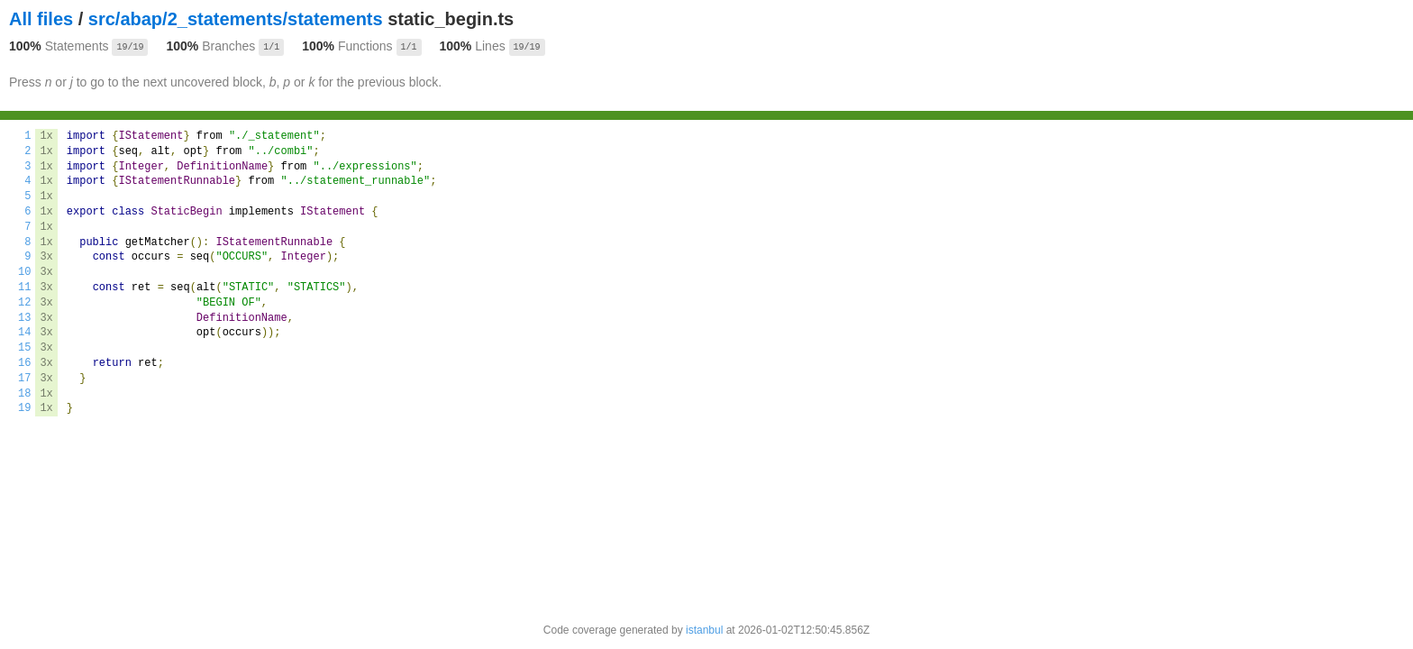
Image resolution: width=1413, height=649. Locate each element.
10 (24, 272)
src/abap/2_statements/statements (235, 19)
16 (24, 363)
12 (24, 303)
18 (24, 394)
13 (24, 318)
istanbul (704, 630)
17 (24, 378)
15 (24, 348)
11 (24, 287)
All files (41, 19)
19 (24, 408)
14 (24, 332)
